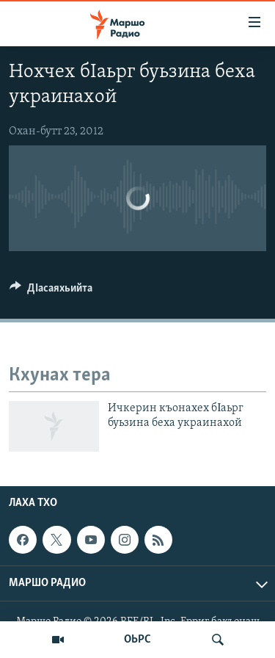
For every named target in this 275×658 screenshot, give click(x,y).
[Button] (51, 292)
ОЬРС (137, 640)
